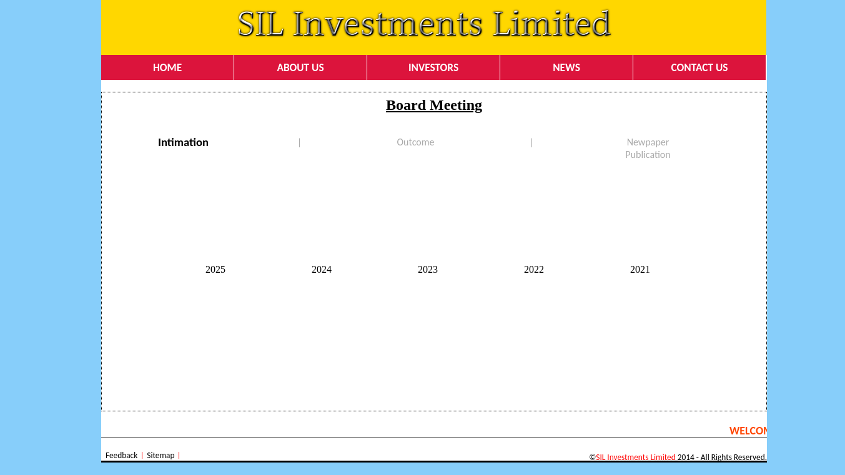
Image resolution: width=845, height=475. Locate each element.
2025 (215, 269)
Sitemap (160, 455)
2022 (534, 269)
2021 (640, 269)
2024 (322, 269)
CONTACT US (699, 67)
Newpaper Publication (647, 148)
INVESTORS (433, 67)
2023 (428, 269)
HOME (167, 67)
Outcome (416, 142)
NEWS (566, 67)
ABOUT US (300, 67)
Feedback (121, 455)
